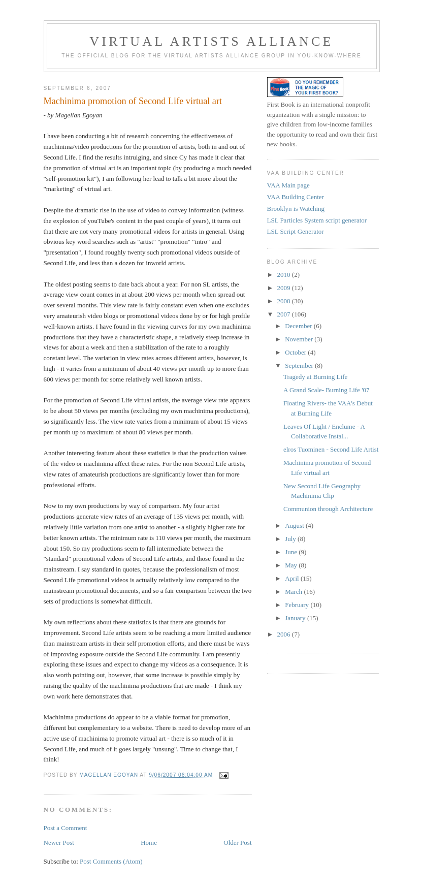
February (297, 605)
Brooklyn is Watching (296, 208)
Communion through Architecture (328, 509)
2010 (284, 274)
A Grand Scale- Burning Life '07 (326, 390)
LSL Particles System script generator (317, 220)
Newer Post (59, 842)
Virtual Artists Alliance (211, 41)
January (296, 618)
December (299, 326)
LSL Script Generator (295, 231)
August (295, 525)
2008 (284, 301)
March (294, 591)
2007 (284, 314)
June (292, 552)
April (293, 578)
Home (149, 842)
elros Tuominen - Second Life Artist (330, 449)
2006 (284, 634)
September (300, 365)
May (292, 565)
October (296, 352)
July (291, 539)
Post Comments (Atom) (111, 861)
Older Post (237, 842)
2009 (284, 288)
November (299, 339)
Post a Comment (65, 828)
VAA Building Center (295, 197)
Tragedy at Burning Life (315, 376)
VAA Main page (288, 185)
